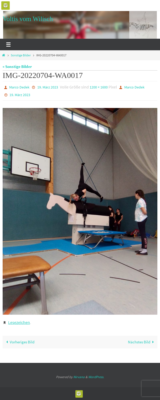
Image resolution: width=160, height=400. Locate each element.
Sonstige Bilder (21, 55)
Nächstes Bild (142, 341)
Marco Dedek (19, 87)
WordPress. (96, 377)
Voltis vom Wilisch (28, 18)
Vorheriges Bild (19, 341)
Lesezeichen (19, 322)
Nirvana (79, 377)
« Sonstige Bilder (17, 66)
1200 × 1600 (99, 87)
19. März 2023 (47, 87)
